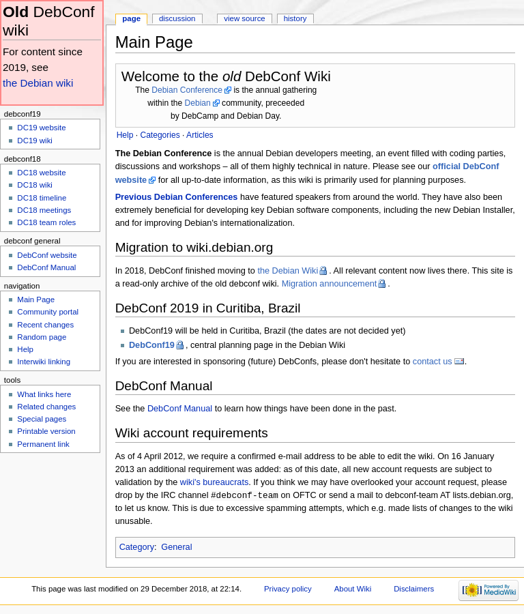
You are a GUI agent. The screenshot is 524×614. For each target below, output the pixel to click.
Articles (200, 135)
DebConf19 (152, 345)
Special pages (41, 419)
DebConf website (46, 255)
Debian (198, 103)
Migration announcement (329, 284)
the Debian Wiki (287, 271)
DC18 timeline (41, 198)
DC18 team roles (46, 222)
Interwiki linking (43, 361)
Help (25, 349)
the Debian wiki (38, 83)
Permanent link (43, 444)
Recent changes (45, 325)
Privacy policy (288, 589)
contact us (432, 361)
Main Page (36, 299)
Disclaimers (414, 589)
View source (244, 18)
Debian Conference (186, 90)
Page (131, 18)
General (176, 548)
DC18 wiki (35, 185)
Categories (159, 135)
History (295, 18)
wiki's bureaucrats (214, 482)
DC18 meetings (44, 210)
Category (136, 548)
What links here (44, 394)
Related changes (46, 407)
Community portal (47, 312)
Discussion (177, 18)
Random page (41, 337)
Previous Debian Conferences (176, 197)
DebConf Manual (179, 408)
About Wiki (353, 589)
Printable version (46, 431)
